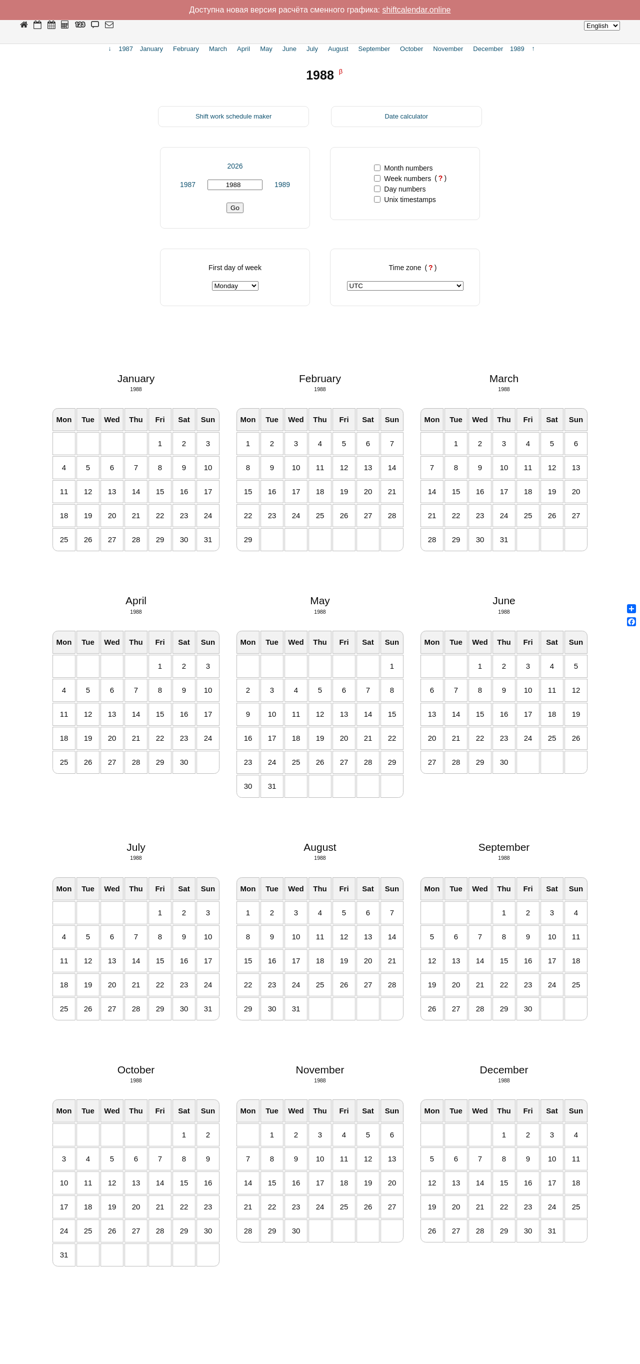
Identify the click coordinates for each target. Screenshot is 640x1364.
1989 (282, 185)
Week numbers (402, 179)
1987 (188, 185)
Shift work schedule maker (234, 116)
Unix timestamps (405, 200)
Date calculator (406, 116)
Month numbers (403, 168)
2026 (234, 166)
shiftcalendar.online (416, 10)
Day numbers (400, 189)
